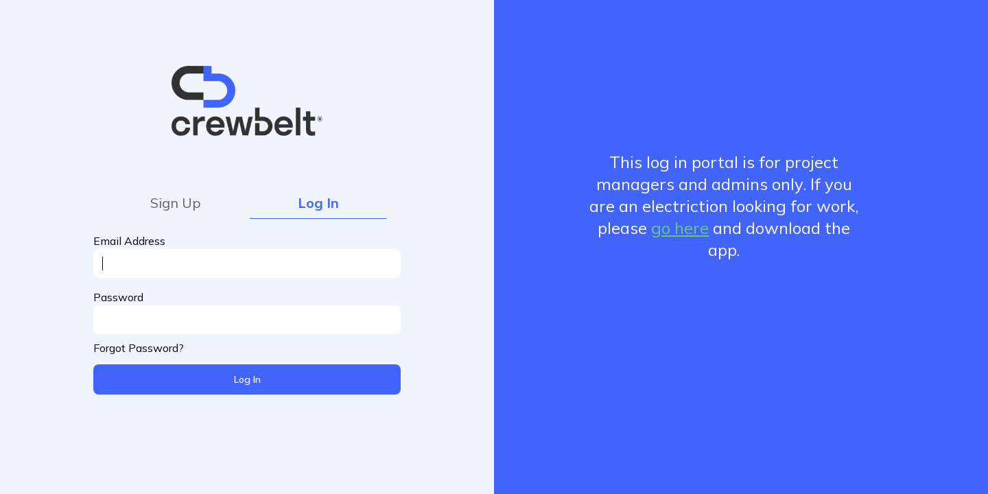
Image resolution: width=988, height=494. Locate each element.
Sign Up (175, 202)
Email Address (129, 241)
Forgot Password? (138, 348)
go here (680, 227)
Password (118, 297)
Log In (318, 202)
